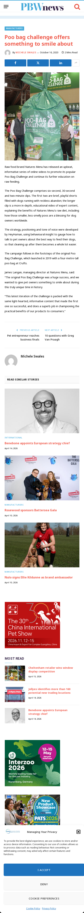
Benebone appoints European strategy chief (37, 443)
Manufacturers (14, 28)
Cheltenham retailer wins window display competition (50, 669)
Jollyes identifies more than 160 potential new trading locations (49, 690)
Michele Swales (26, 52)
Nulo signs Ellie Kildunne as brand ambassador (39, 577)
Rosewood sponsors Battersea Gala (31, 510)
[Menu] (6, 6)
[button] (78, 832)
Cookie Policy (33, 908)
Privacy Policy (49, 908)
